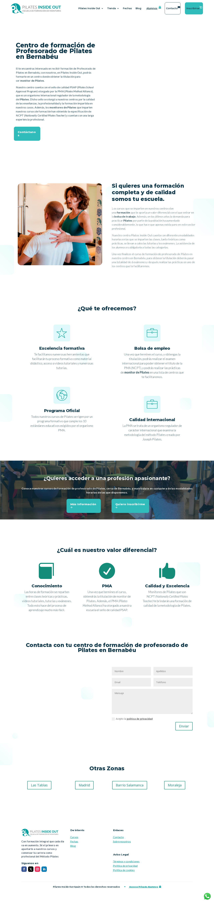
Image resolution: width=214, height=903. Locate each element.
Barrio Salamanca (129, 787)
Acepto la (132, 721)
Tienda (111, 8)
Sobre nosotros (122, 843)
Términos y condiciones (126, 863)
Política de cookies (124, 872)
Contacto (172, 8)
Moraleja (175, 787)
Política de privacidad (125, 867)
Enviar (184, 728)
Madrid (84, 787)
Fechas (127, 8)
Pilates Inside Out (89, 8)
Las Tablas (39, 787)
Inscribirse (192, 8)
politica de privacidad (140, 720)
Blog (138, 8)
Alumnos (151, 8)
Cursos (74, 839)
